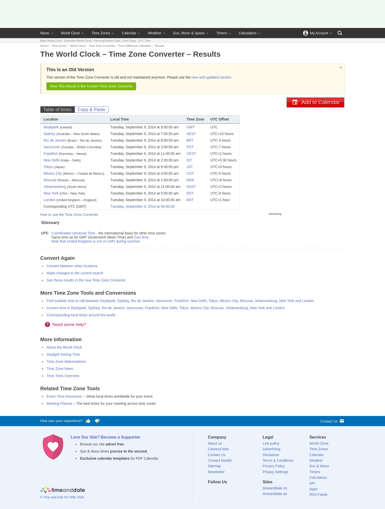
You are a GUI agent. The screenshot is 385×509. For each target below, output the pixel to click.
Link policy (271, 443)
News (44, 33)
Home (44, 45)
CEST (191, 154)
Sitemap (214, 466)
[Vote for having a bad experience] (97, 421)
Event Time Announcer (64, 396)
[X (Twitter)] (220, 491)
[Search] (340, 33)
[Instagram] (237, 491)
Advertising (271, 449)
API (312, 483)
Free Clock (129, 40)
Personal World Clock (107, 40)
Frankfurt (51, 154)
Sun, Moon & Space (189, 33)
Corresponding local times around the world (81, 315)
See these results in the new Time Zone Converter (86, 280)
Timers (221, 33)
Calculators (247, 33)
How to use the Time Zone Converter (69, 215)
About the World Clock (64, 347)
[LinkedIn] (229, 491)
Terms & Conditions (278, 460)
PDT (190, 147)
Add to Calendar (315, 102)
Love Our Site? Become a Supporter (106, 437)
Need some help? (69, 324)
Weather (154, 33)
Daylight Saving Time (63, 354)
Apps (313, 489)
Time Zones (101, 33)
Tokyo (48, 167)
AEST (191, 134)
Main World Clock (51, 40)
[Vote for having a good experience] (88, 421)
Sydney (50, 134)
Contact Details (220, 460)
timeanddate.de (275, 494)
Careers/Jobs (218, 449)
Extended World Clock (78, 40)
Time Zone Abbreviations (66, 362)
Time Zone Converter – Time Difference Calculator (120, 45)
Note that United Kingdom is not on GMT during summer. (96, 241)
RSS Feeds (318, 494)
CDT (190, 173)
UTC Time (144, 40)
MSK (190, 180)
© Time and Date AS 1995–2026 (62, 497)
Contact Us (332, 420)
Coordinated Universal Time (73, 233)
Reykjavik (51, 127)
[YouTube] (246, 491)
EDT (190, 193)
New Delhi (52, 160)
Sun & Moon (319, 466)
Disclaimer (271, 455)
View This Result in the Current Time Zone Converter (91, 86)
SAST (191, 187)
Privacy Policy (274, 466)
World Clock (70, 33)
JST (190, 167)
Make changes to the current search (75, 273)
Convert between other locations (72, 266)
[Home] (62, 491)
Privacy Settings (275, 472)
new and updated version (211, 77)
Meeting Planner (60, 403)
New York (51, 193)
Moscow (50, 180)
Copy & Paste (92, 109)
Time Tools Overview (63, 376)
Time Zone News (60, 369)
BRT (190, 140)
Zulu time (141, 237)
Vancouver (52, 147)
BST (190, 200)
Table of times (57, 109)
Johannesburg (55, 187)
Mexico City (53, 173)
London (50, 200)
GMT (190, 127)
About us (215, 443)
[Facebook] (211, 491)
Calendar (129, 33)
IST (189, 160)
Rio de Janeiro (55, 140)
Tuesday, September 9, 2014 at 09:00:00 (142, 206)
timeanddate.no (275, 488)
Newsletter (216, 472)
